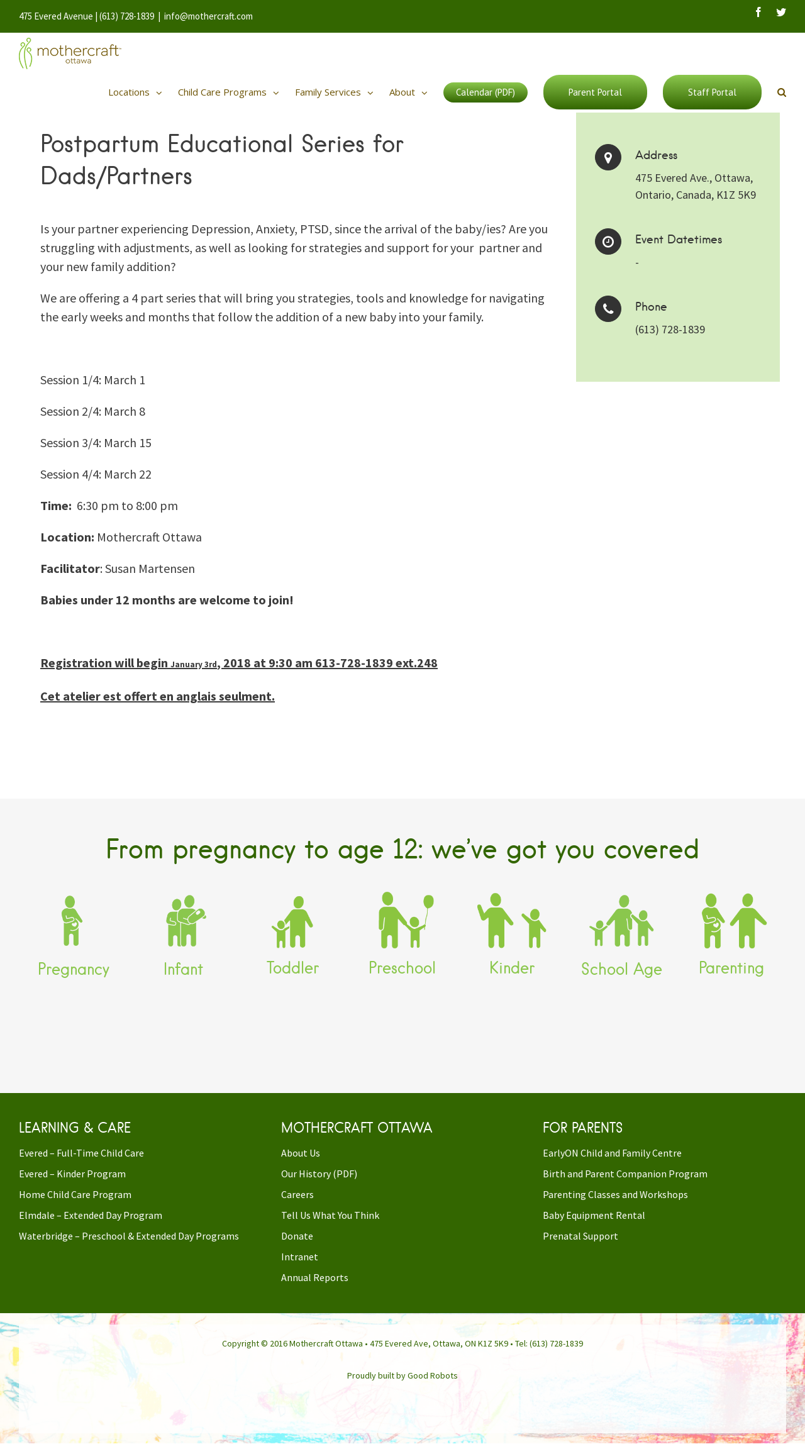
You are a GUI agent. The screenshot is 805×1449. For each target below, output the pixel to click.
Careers (297, 1205)
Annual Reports (314, 1288)
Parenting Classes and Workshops (615, 1205)
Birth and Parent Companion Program (625, 1185)
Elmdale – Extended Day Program (90, 1226)
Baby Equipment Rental (594, 1226)
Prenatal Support (580, 1247)
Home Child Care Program (75, 1205)
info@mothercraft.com (208, 16)
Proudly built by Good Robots (402, 1386)
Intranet (299, 1268)
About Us (300, 1164)
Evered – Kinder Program (72, 1185)
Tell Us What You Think (330, 1226)
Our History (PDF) (319, 1185)
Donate (297, 1247)
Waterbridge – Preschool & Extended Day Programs (129, 1247)
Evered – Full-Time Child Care (81, 1164)
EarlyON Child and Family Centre (612, 1164)
